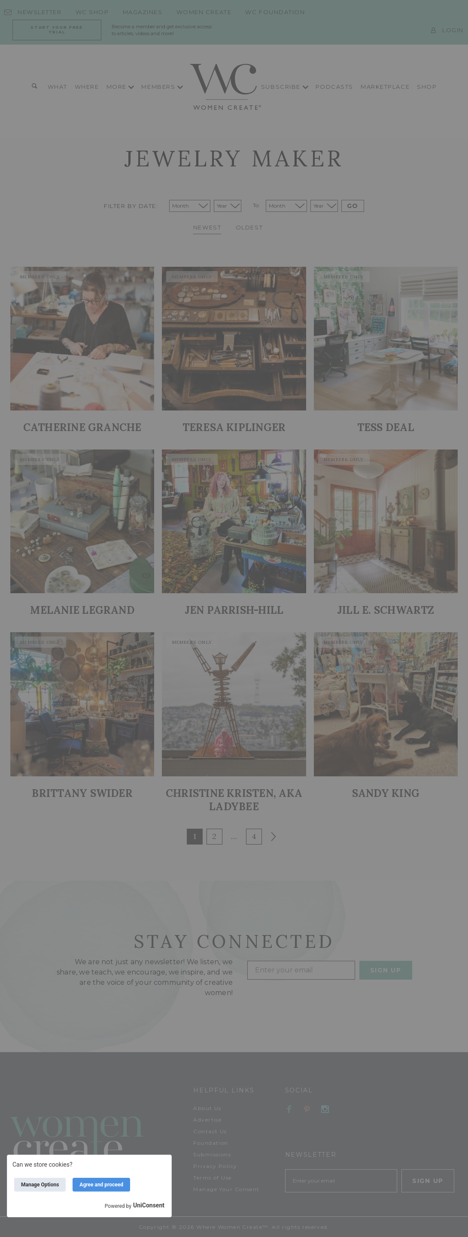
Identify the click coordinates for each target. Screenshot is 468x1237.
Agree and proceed (101, 1185)
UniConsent (148, 1205)
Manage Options (40, 1185)
